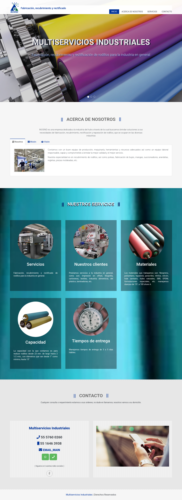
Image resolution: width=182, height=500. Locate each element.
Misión (32, 142)
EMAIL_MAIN (51, 450)
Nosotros (17, 142)
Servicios (152, 11)
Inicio (114, 11)
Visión (45, 142)
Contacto (167, 11)
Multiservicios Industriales (79, 494)
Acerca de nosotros (132, 11)
